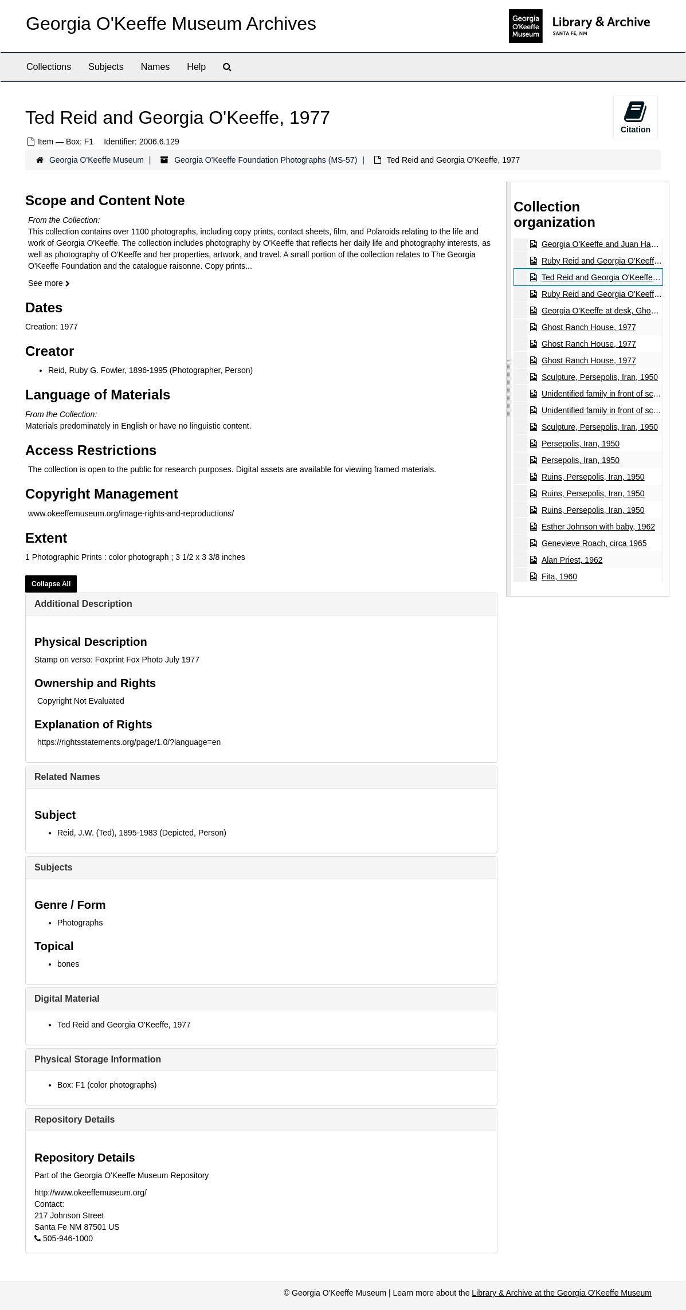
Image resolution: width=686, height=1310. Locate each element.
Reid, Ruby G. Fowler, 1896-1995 (107, 370)
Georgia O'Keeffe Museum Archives (171, 23)
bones (68, 963)
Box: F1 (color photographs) (107, 1084)
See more (49, 283)
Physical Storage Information (97, 1059)
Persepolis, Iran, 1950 (581, 443)
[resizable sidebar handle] (509, 389)
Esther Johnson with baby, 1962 (598, 526)
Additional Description (83, 604)
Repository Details (74, 1119)
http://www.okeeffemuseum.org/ (90, 1192)
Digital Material (67, 998)
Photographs (80, 922)
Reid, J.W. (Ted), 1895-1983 (107, 832)
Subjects (105, 67)
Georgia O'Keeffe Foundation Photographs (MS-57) (265, 159)
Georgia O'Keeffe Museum (96, 159)
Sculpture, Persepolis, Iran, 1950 (600, 377)
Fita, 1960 (559, 576)
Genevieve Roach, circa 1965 (594, 543)
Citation (635, 117)
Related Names (67, 777)
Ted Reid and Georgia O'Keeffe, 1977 (124, 1024)
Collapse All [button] (51, 584)
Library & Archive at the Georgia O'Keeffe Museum (562, 1292)
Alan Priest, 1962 (572, 559)
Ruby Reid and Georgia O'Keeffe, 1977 (611, 260)
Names (155, 67)
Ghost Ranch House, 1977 (589, 327)
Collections (48, 67)
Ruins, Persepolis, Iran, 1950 (593, 476)
